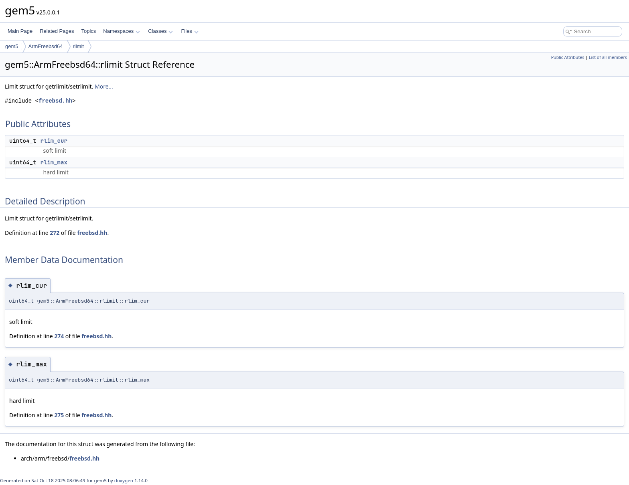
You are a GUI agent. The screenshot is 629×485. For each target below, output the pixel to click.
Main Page (20, 31)
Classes (160, 31)
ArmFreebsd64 (45, 46)
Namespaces (121, 31)
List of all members (608, 57)
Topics (88, 31)
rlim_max (54, 162)
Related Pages (57, 31)
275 (59, 415)
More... (104, 86)
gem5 (11, 46)
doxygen (123, 480)
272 (54, 232)
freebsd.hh (55, 101)
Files (189, 31)
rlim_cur (54, 140)
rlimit (78, 46)
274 (59, 336)
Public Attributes (567, 57)
